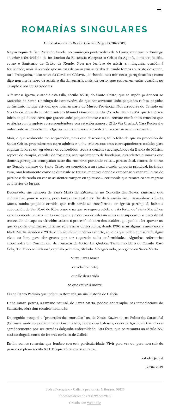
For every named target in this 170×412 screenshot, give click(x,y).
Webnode (94, 403)
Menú (159, 9)
